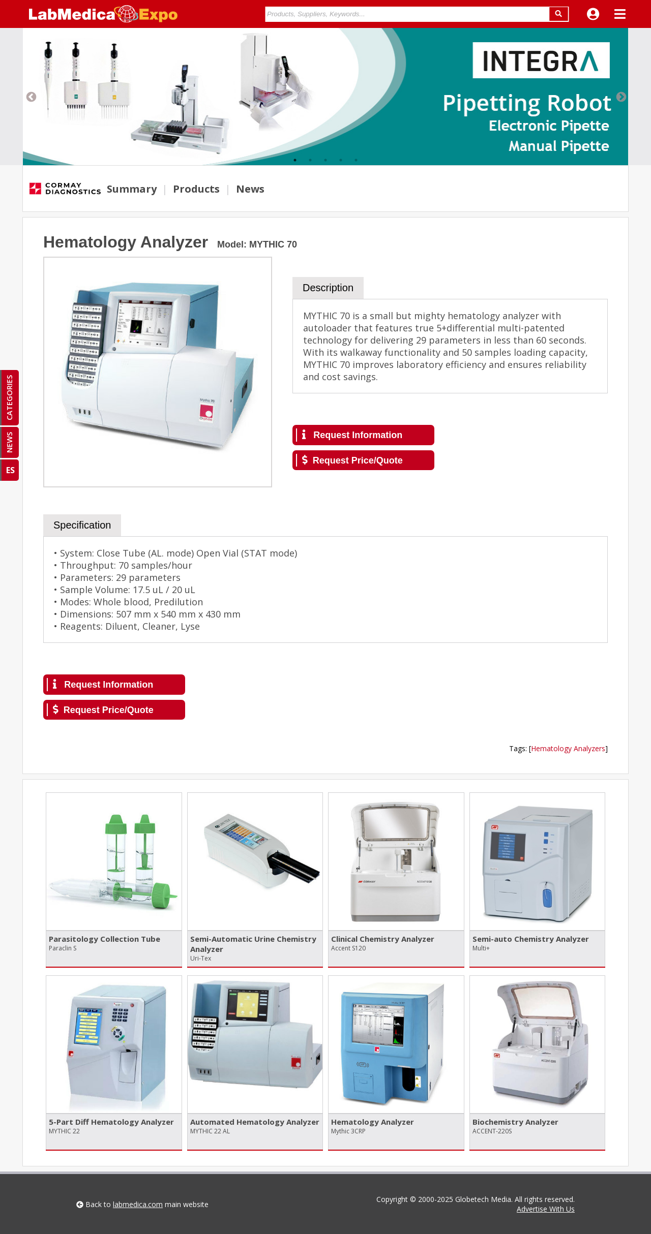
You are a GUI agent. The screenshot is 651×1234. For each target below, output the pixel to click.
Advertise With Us (546, 1209)
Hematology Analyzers (568, 748)
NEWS (9, 442)
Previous (30, 96)
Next (620, 96)
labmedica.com (138, 1204)
